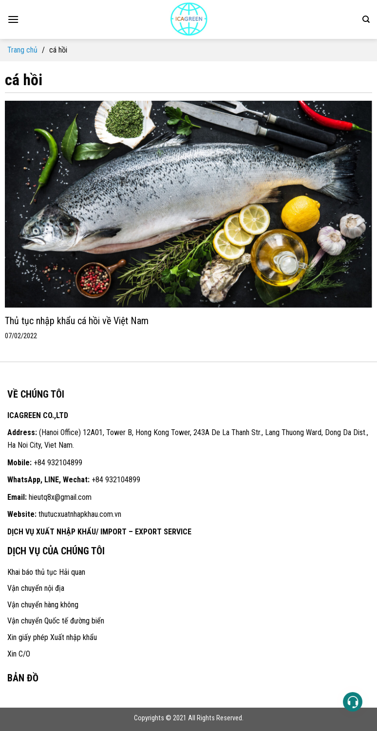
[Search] (366, 19)
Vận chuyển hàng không (42, 604)
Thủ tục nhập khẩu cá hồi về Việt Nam (77, 321)
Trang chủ (22, 50)
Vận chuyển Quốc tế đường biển (55, 620)
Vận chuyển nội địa (35, 588)
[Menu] (13, 19)
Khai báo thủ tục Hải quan (46, 572)
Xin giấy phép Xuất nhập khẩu (52, 637)
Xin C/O (18, 653)
